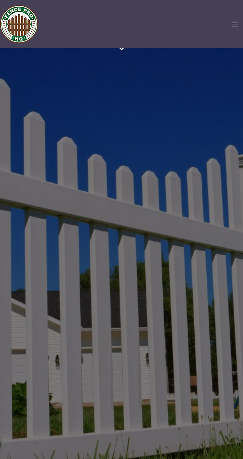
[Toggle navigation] (235, 24)
